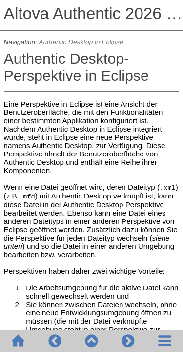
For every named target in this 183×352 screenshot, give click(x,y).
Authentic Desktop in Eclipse (81, 41)
